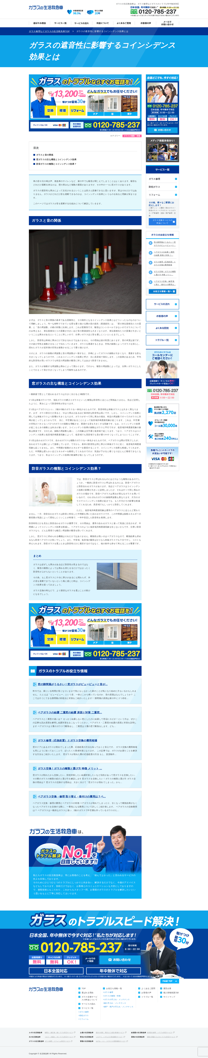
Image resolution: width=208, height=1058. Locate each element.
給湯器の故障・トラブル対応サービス (159, 1032)
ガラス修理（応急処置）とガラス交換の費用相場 (67, 740)
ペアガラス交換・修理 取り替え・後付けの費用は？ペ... (72, 796)
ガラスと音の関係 (44, 155)
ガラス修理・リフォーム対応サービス (57, 1041)
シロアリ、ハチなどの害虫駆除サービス (109, 1037)
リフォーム (154, 195)
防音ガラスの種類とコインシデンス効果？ (56, 164)
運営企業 (167, 988)
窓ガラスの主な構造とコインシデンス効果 (56, 159)
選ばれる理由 (39, 23)
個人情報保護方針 (171, 993)
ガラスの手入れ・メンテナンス (117, 999)
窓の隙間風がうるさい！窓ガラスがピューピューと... (165, 243)
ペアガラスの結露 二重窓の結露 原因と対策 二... (164, 253)
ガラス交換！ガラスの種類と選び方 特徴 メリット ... (70, 768)
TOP (84, 988)
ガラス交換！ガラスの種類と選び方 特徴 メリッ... (165, 273)
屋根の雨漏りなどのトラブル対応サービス (161, 1037)
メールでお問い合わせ (167, 23)
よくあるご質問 (124, 23)
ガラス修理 (154, 179)
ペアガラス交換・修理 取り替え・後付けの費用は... (165, 283)
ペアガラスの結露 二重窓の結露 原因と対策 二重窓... (70, 712)
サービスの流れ (81, 23)
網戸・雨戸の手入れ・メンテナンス (118, 1007)
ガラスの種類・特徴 (112, 996)
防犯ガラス (154, 187)
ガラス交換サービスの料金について (102, 23)
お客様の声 (145, 23)
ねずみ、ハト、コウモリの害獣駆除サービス (111, 1041)
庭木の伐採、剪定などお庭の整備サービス (110, 1032)
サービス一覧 (60, 23)
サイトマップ (169, 997)
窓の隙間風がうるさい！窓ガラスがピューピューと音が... (73, 684)
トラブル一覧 (147, 997)
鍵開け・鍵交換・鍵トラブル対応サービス (59, 1032)
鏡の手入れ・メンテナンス (115, 1003)
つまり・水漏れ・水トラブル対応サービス (59, 1037)
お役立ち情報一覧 (114, 988)
